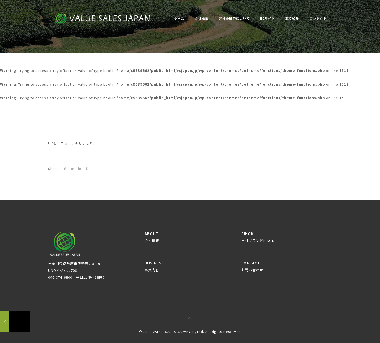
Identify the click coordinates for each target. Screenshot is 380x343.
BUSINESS (154, 266)
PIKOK (257, 237)
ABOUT (152, 237)
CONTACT (252, 266)
